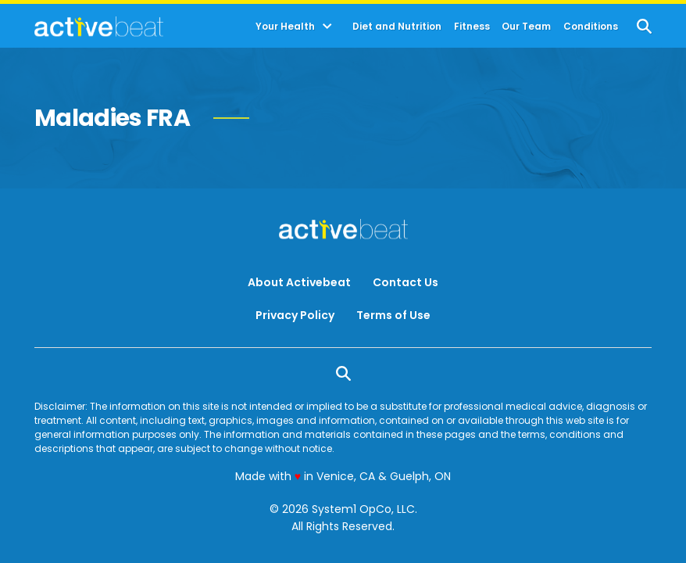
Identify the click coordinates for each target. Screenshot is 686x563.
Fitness (472, 26)
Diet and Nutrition (396, 26)
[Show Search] (644, 26)
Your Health (285, 26)
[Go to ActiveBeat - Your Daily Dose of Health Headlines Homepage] (98, 26)
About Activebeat (299, 282)
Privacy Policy (294, 315)
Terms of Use (393, 315)
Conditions (590, 26)
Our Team (526, 26)
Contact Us (405, 282)
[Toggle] (327, 26)
